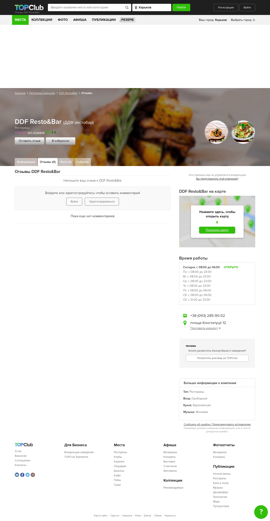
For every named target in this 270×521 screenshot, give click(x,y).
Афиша (79, 20)
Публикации (104, 20)
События (82, 162)
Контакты (20, 465)
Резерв (127, 20)
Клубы (118, 457)
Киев (138, 515)
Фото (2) (66, 162)
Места (20, 20)
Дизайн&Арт (220, 492)
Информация (26, 162)
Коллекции (41, 20)
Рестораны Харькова (42, 93)
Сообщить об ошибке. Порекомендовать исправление (217, 424)
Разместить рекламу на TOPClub (217, 358)
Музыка (218, 487)
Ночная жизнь (222, 473)
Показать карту (217, 230)
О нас (18, 451)
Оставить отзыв (29, 141)
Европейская (202, 405)
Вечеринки (170, 452)
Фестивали (170, 471)
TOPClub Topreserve (76, 457)
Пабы (117, 480)
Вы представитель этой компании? (217, 179)
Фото (63, 20)
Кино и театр (220, 483)
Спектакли (170, 466)
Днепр (147, 515)
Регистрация (226, 7)
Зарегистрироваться (102, 201)
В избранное (60, 141)
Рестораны (22, 128)
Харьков (20, 93)
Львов (157, 515)
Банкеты (119, 471)
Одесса (115, 515)
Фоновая (202, 412)
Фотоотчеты (224, 445)
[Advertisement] (135, 56)
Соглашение (22, 460)
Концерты (169, 457)
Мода (216, 501)
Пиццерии (120, 466)
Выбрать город (241, 20)
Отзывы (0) (48, 162)
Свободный (199, 398)
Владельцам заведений (78, 452)
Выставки (169, 461)
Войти (247, 7)
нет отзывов (36, 132)
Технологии (220, 497)
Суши (117, 484)
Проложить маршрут (205, 328)
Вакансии (21, 456)
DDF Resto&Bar (68, 93)
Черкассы (170, 515)
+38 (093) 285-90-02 (207, 315)
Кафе (117, 475)
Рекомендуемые (173, 487)
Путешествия (221, 506)
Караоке (119, 461)
